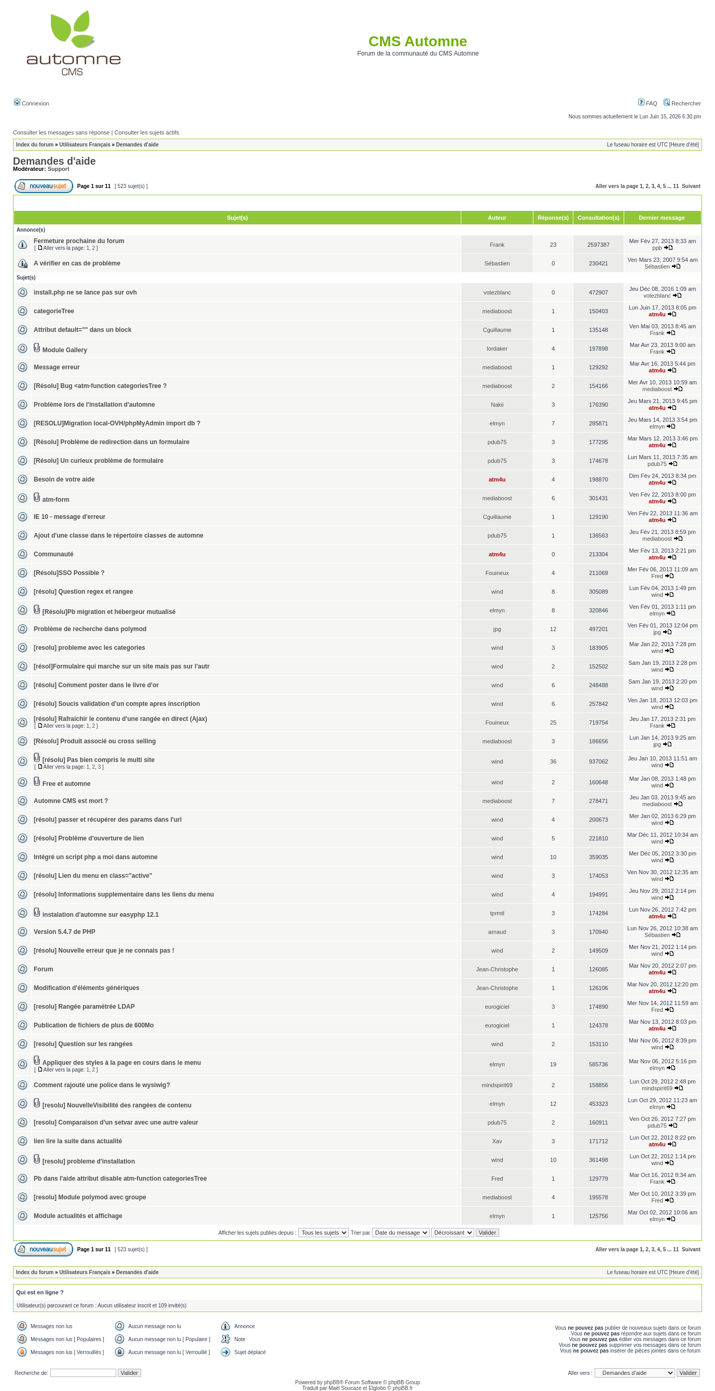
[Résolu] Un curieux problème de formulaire (98, 460)
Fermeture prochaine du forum (79, 241)
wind (497, 591)
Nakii (497, 405)
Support (59, 169)
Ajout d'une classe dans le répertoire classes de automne (118, 535)
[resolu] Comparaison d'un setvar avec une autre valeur (116, 1122)
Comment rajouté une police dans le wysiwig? (102, 1085)
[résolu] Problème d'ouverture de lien (89, 838)
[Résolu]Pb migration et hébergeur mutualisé (109, 612)
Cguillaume (497, 330)
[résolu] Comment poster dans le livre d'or (96, 685)
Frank (497, 245)
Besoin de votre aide (64, 479)
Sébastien (497, 263)
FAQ (647, 103)
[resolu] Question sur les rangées (83, 1044)
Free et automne (67, 783)
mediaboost (497, 311)
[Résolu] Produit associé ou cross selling (95, 741)
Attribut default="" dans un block (82, 329)
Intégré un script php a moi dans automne (96, 857)
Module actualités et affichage (78, 1216)
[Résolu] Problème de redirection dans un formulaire (111, 442)
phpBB (331, 1382)
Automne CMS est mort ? (71, 801)
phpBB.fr (403, 1388)
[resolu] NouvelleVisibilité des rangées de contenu (117, 1105)
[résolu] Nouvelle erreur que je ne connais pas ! (104, 950)
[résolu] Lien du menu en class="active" (93, 875)
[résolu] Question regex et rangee (83, 591)
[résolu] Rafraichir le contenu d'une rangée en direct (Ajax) (120, 719)
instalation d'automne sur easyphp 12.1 (101, 914)
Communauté (54, 554)
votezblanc (497, 292)
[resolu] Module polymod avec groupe (90, 1197)
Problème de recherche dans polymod (90, 629)
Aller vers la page (617, 186)
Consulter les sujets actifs (146, 132)
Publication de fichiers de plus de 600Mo (94, 1025)
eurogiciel (497, 1007)
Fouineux (497, 573)
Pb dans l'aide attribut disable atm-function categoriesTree (120, 1178)
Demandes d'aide (137, 145)
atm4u (657, 314)
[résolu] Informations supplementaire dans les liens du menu (124, 894)
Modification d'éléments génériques (87, 988)
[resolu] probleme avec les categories (89, 647)
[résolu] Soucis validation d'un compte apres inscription (117, 703)
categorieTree (54, 311)
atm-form (56, 499)
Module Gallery (65, 350)
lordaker (497, 348)
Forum (43, 969)
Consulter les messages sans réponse (61, 132)
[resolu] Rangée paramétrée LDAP (84, 1006)
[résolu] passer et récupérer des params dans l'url (108, 819)
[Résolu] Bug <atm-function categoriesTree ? (100, 386)
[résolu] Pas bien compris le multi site (99, 760)
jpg (497, 629)
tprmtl (497, 913)
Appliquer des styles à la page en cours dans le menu (122, 1062)
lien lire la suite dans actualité (78, 1141)
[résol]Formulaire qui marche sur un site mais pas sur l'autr (122, 666)
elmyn (497, 423)
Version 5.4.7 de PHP (64, 931)
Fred (657, 576)
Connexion (31, 103)
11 (676, 186)
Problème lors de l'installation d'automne (94, 404)
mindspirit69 (497, 1085)
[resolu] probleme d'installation (89, 1161)
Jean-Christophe (497, 969)
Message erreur (57, 367)
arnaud (497, 932)
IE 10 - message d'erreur (69, 516)
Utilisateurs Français (84, 145)
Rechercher (682, 103)
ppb (657, 248)
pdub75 (497, 442)
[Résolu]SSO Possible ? (69, 573)
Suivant (691, 186)
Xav (497, 1141)
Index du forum (34, 145)
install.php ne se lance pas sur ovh (85, 292)
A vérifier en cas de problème (77, 263)
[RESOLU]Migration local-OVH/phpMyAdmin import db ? (117, 423)
